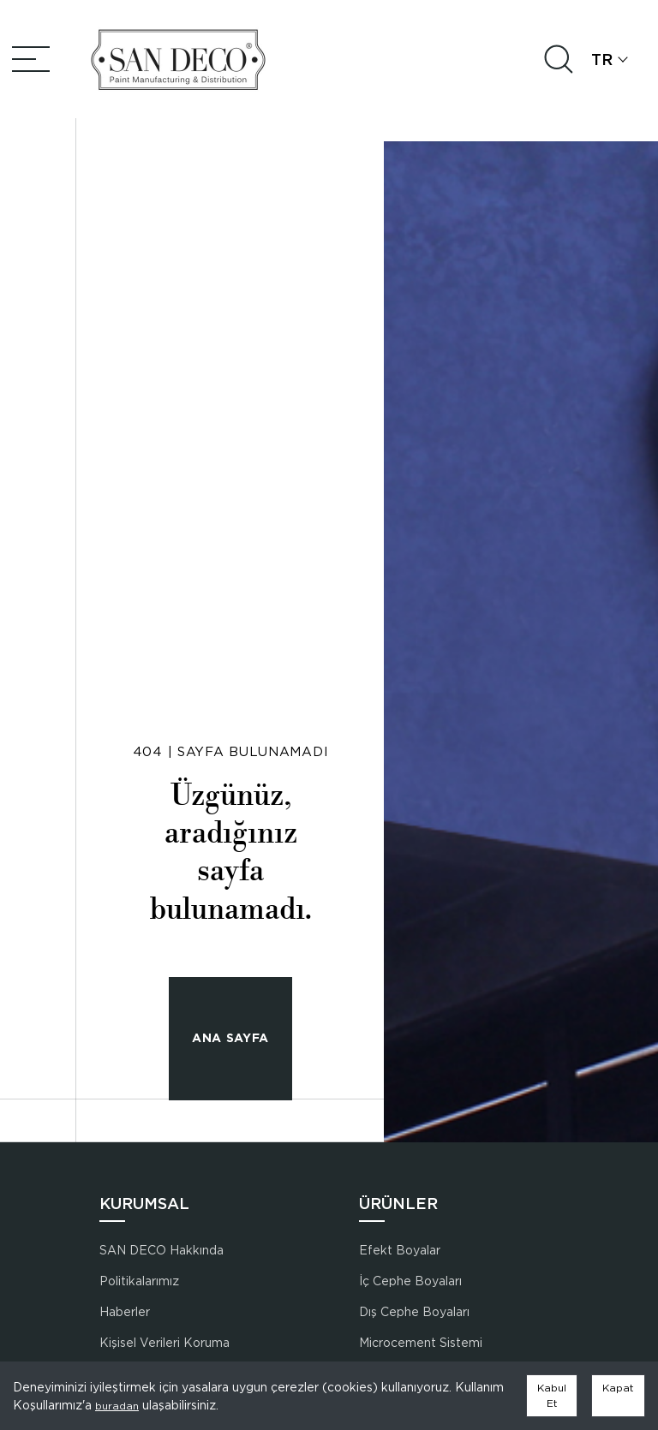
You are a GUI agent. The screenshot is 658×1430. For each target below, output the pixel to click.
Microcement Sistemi (420, 1342)
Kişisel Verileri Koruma (164, 1342)
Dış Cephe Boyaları (414, 1311)
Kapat (618, 1387)
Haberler (124, 1311)
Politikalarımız (139, 1280)
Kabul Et (551, 1395)
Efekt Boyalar (399, 1249)
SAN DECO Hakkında (161, 1249)
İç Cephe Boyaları (410, 1280)
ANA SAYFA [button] (230, 1038)
